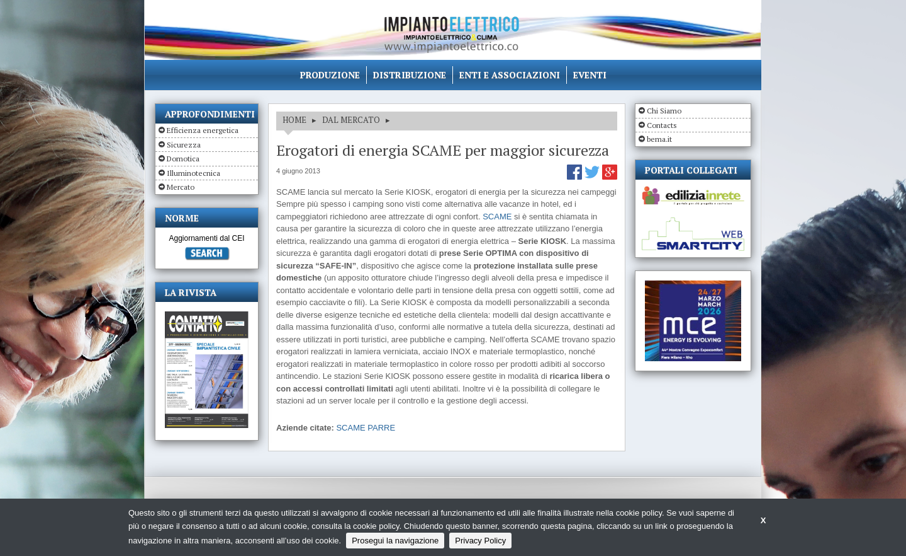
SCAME (497, 216)
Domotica (183, 158)
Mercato (180, 187)
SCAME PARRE (365, 427)
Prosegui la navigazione (395, 540)
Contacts (662, 125)
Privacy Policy (480, 540)
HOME (294, 119)
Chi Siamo (664, 110)
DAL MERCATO (351, 119)
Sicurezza (184, 144)
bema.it (659, 139)
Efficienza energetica (202, 130)
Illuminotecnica (193, 173)
